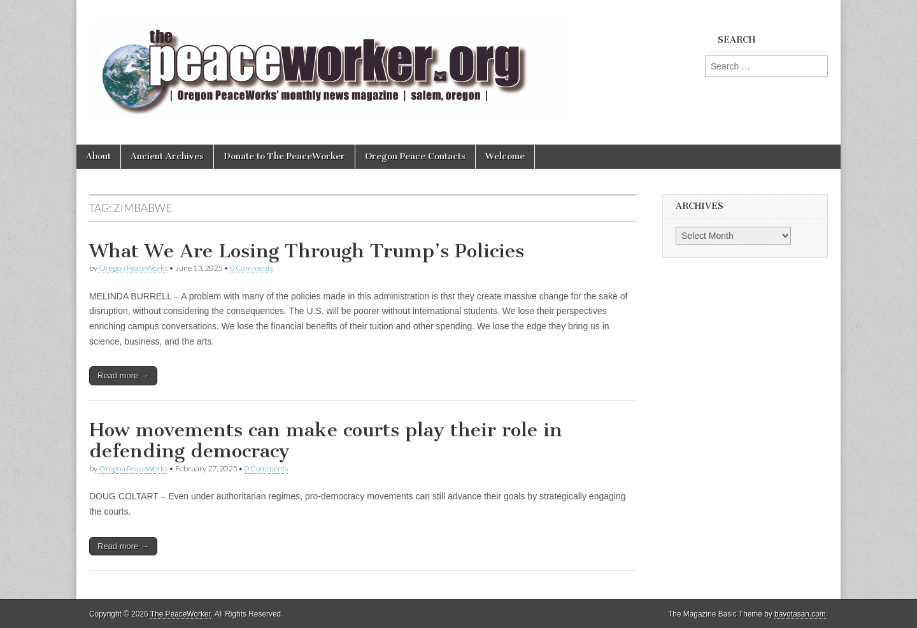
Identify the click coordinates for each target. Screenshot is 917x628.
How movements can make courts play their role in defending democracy (325, 440)
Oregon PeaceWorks (133, 268)
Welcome (505, 156)
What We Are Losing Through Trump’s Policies (306, 250)
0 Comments (251, 268)
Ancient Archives (167, 156)
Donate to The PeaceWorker (284, 156)
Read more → (123, 375)
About (98, 156)
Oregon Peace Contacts (415, 156)
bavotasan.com (800, 614)
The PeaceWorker (180, 614)
